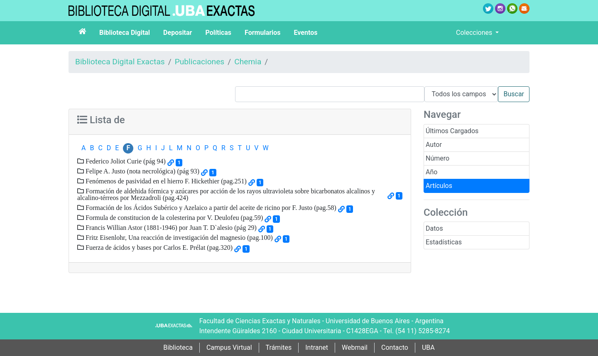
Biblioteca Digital (124, 33)
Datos (434, 228)
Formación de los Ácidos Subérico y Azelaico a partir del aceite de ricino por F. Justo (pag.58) (210, 207)
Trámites (279, 347)
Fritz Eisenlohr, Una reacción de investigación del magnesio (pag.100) (178, 237)
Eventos (306, 33)
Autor (434, 145)
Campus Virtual (229, 347)
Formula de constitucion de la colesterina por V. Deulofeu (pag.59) (173, 217)
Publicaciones (200, 61)
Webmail (355, 347)
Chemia (247, 61)
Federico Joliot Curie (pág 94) (125, 161)
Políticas (218, 33)
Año (431, 172)
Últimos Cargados (452, 131)
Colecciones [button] (475, 33)
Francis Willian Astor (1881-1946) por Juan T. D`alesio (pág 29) (170, 227)
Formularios (262, 33)
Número (437, 158)
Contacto (394, 347)
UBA (428, 347)
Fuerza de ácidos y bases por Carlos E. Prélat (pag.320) (158, 247)
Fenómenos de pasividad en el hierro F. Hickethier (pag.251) (165, 181)
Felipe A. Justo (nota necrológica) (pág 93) (141, 171)
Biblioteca (178, 347)
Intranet (316, 347)
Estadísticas (444, 242)
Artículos (439, 186)
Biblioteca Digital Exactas (120, 61)
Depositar (177, 33)
